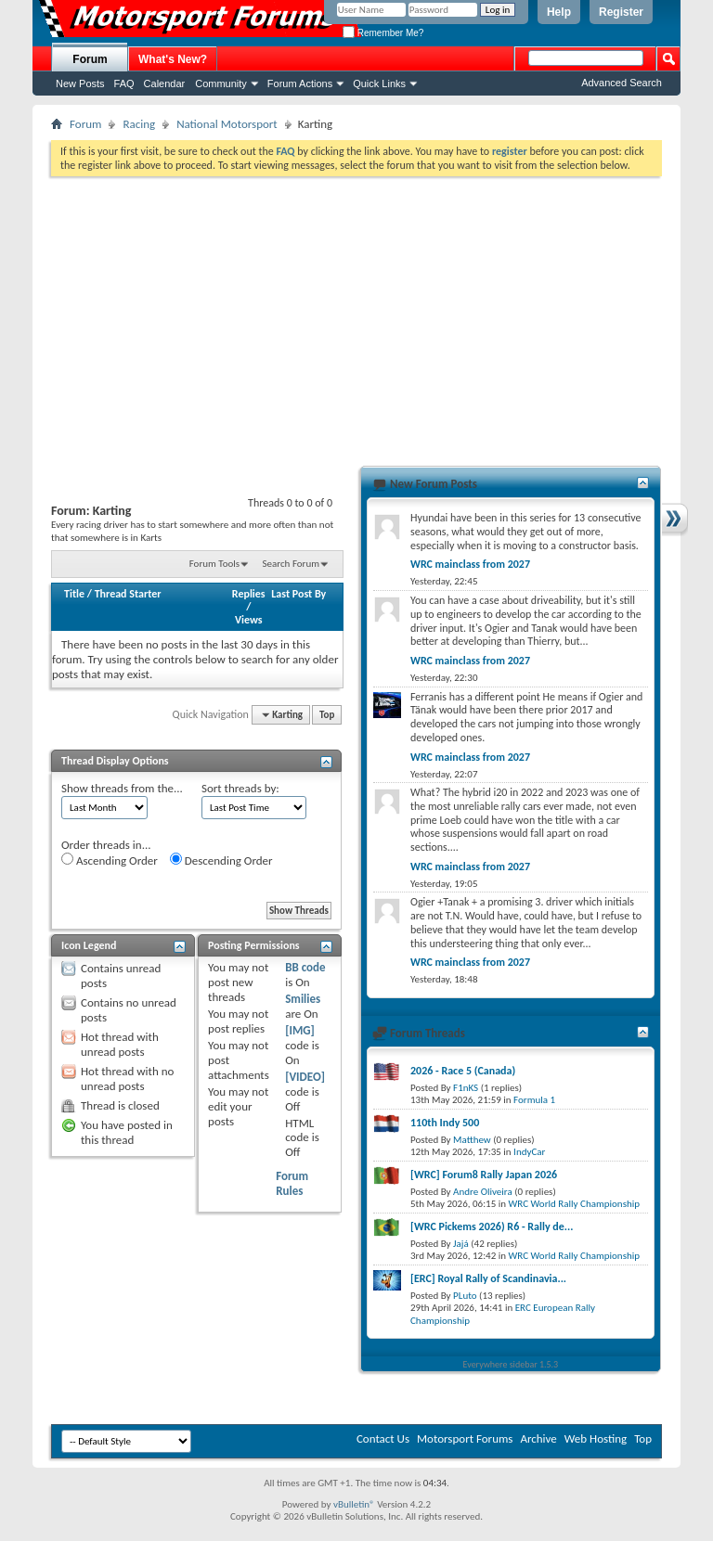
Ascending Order (109, 860)
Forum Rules (292, 1183)
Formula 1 (534, 1100)
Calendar (165, 83)
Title (74, 593)
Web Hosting (595, 1438)
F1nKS (465, 1088)
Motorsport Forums (464, 1438)
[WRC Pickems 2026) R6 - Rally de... (491, 1226)
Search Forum (291, 564)
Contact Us (382, 1438)
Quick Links (379, 83)
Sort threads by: (240, 788)
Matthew (472, 1140)
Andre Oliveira (482, 1192)
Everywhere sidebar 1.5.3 (511, 1364)
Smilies (302, 999)
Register (621, 12)
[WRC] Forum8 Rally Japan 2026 (483, 1174)
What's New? (172, 59)
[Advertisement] (356, 315)
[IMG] (300, 1030)
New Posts (80, 83)
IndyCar (529, 1152)
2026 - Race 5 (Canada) (462, 1070)
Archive (538, 1438)
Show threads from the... (122, 788)
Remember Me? (383, 33)
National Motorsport (227, 124)
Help (559, 12)
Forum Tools (214, 564)
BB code (305, 967)
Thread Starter (128, 593)
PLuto (464, 1296)
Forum (89, 59)
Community (221, 83)
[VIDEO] (305, 1077)
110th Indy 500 (444, 1122)
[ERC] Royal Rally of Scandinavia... (488, 1278)
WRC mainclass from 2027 (470, 564)
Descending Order (221, 860)
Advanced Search (621, 82)
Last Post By (298, 593)
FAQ (124, 83)
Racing (139, 124)
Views (249, 619)
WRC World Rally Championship (575, 1204)
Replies (249, 593)
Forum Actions (299, 83)
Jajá (461, 1244)
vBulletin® (354, 1504)
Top (326, 715)
